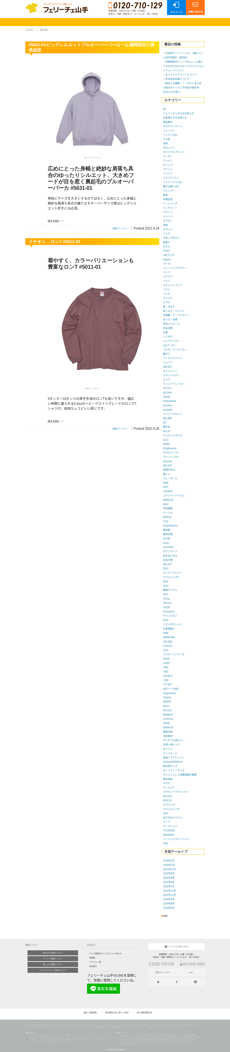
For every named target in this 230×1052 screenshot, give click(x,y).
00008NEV (168, 835)
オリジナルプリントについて (181, 74)
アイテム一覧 (95, 962)
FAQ (159, 22)
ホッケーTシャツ (172, 573)
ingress (167, 259)
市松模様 (168, 508)
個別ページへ (120, 228)
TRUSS (166, 397)
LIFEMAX (168, 491)
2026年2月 (169, 860)
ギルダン (168, 388)
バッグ (166, 233)
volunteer (168, 547)
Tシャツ (167, 160)
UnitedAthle (169, 401)
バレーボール (170, 478)
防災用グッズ (170, 766)
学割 (165, 225)
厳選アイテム (170, 590)
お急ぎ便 (168, 560)
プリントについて (68, 22)
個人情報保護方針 (144, 1013)
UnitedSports (170, 525)
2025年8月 (169, 877)
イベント (168, 173)
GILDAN (167, 392)
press (166, 543)
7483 (165, 671)
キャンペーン (170, 371)
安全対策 (168, 328)
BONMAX (168, 714)
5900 (165, 482)
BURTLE (167, 517)
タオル (166, 246)
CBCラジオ (169, 255)
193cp (166, 598)
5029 (165, 586)
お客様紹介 (169, 628)
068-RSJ (167, 366)
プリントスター (171, 457)
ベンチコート (170, 208)
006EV (166, 444)
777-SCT (167, 684)
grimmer (168, 461)
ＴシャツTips (170, 135)
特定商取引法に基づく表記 (116, 1013)
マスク (166, 783)
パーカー (168, 156)
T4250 (166, 607)
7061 (165, 843)
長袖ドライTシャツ (173, 757)
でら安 (166, 139)
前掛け (166, 242)
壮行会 (166, 538)
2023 (165, 813)
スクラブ (168, 276)
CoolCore (168, 719)
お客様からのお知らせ (175, 117)
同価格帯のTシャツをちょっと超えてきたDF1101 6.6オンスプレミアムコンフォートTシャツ (183, 66)
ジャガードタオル (172, 435)
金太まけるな (170, 555)
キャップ (168, 165)
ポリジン (168, 749)
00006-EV (168, 727)
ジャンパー (169, 190)
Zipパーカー (169, 345)
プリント (168, 169)
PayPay (167, 697)
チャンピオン (170, 615)
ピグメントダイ (171, 577)
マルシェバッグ (171, 809)
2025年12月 (169, 869)
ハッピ (166, 293)
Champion (169, 611)
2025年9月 (169, 873)
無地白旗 (168, 534)
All (164, 109)
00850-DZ (168, 500)
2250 (165, 650)
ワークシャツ (170, 826)
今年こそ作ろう (171, 238)
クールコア (169, 787)
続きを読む (54, 221)
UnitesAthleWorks (173, 761)
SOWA (166, 723)
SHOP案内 (189, 22)
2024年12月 (169, 890)
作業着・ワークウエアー (176, 315)
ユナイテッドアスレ (174, 495)
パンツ (166, 272)
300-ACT (167, 465)
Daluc (166, 706)
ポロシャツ (169, 147)
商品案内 (168, 122)
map (191, 972)
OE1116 (167, 603)
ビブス (166, 302)
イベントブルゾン (172, 414)
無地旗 (166, 530)
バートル (168, 512)
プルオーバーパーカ (174, 654)
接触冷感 (168, 732)
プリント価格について (53, 959)
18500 (166, 663)
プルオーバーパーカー (175, 349)
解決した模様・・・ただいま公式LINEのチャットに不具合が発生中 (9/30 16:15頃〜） (182, 87)
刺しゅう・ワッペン (174, 311)
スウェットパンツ (172, 285)
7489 (165, 667)
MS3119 (167, 800)
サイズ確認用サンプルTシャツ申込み (105, 953)
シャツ (166, 281)
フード (166, 822)
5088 (165, 633)
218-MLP (168, 676)
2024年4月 (169, 908)
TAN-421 (167, 646)
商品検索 (38, 22)
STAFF (166, 250)
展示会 (166, 427)
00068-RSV (169, 637)
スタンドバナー (171, 375)
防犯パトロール (171, 324)
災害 (165, 332)
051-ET (167, 431)
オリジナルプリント (174, 152)
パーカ (166, 263)
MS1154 (167, 796)
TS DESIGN (169, 830)
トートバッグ (170, 203)
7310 (165, 521)
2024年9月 (169, 899)
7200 (165, 680)
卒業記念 (168, 199)
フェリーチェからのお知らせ (178, 113)
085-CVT (167, 564)
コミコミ (168, 298)
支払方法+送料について (53, 953)
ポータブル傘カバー (174, 740)
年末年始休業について (177, 79)
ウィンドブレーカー (174, 384)
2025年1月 (169, 886)
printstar (168, 409)
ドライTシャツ (171, 178)
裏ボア (166, 354)
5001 (165, 487)
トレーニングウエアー (175, 268)
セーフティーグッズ (174, 770)
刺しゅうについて (98, 22)
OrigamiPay (169, 693)
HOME (29, 29)
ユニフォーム (170, 753)
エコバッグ (169, 804)
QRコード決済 (170, 689)
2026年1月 (169, 865)
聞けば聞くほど (171, 186)
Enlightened (169, 448)
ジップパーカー (171, 341)
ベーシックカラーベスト (176, 839)
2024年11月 (169, 895)
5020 (165, 581)
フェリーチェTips (172, 182)
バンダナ (168, 336)
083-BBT (167, 418)
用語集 (92, 958)
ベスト (166, 289)
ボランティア (170, 551)
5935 (165, 568)
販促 (165, 195)
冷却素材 (168, 736)
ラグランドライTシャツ (175, 792)
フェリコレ (169, 130)
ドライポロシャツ (172, 624)
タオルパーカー (171, 452)
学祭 (165, 143)
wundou (167, 405)
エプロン (168, 220)
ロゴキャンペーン (172, 126)
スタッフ (168, 229)
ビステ (166, 379)
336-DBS (167, 641)
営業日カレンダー (163, 972)
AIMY (165, 504)
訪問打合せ (169, 470)
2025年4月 (169, 882)
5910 (165, 620)
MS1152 (167, 710)
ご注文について (129, 22)
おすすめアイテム (172, 817)
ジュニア (168, 362)
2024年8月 (169, 903)
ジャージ (168, 216)
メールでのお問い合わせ (176, 947)
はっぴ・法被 (170, 319)
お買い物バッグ (171, 744)
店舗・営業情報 (90, 1013)
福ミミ (166, 474)
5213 (165, 440)
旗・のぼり (169, 306)
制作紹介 (93, 966)
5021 (165, 594)
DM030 (167, 701)
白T (165, 422)
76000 (166, 658)
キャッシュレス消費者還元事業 (180, 774)
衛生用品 (168, 779)
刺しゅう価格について (53, 964)
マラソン (168, 212)
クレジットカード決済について (52, 970)
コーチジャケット (172, 358)
